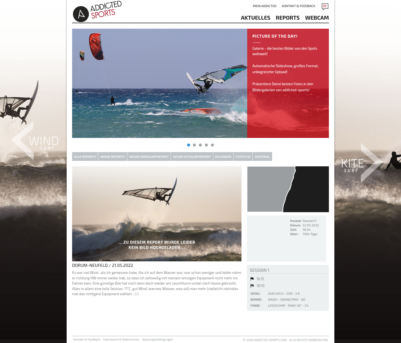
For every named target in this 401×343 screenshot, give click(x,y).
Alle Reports (85, 156)
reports (288, 17)
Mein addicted (264, 6)
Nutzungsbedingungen (157, 339)
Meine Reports (112, 156)
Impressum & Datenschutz (121, 339)
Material (262, 156)
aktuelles (255, 17)
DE (325, 6)
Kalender (223, 156)
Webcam (317, 17)
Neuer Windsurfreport (149, 156)
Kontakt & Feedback (298, 6)
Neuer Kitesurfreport (192, 156)
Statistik (243, 156)
